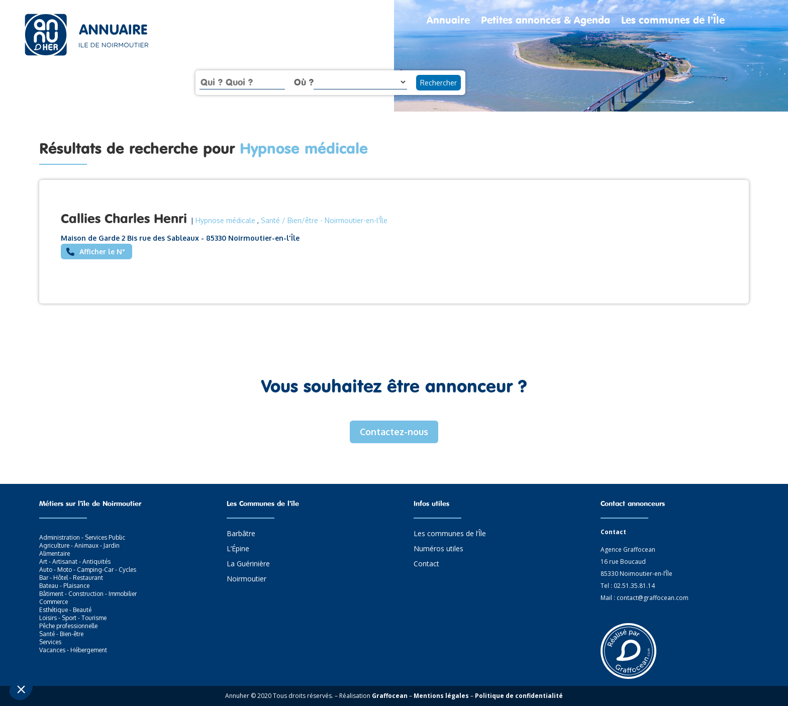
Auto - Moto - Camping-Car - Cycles (87, 569)
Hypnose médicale (225, 220)
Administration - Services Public (82, 537)
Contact (426, 564)
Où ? (304, 81)
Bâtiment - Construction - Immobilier (88, 593)
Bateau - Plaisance (64, 585)
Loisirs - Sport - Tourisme (73, 618)
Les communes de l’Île (673, 21)
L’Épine (238, 549)
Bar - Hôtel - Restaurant (71, 577)
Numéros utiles (438, 549)
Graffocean (390, 695)
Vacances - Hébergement (73, 650)
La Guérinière (248, 564)
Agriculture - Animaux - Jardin (79, 545)
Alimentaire (54, 553)
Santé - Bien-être (61, 634)
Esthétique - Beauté (65, 610)
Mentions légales (441, 695)
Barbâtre (241, 534)
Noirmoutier (246, 579)
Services (50, 642)
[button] (21, 689)
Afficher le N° (102, 251)
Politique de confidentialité (519, 695)
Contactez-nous (394, 431)
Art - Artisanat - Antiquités (75, 561)
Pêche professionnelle (68, 626)
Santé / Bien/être (289, 220)
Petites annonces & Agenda (545, 21)
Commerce (53, 602)
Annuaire (448, 21)
